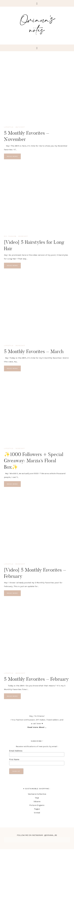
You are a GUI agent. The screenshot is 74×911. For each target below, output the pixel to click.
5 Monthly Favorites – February (36, 679)
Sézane (37, 801)
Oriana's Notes (37, 24)
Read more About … (37, 727)
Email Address (15, 751)
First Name (14, 759)
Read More (12, 156)
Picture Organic (36, 805)
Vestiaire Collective (37, 794)
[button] (37, 3)
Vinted (37, 813)
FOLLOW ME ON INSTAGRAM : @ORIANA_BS (37, 835)
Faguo (37, 809)
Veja (37, 798)
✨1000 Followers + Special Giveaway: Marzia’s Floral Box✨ (33, 460)
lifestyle (8, 127)
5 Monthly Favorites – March (33, 351)
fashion (12, 236)
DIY (5, 236)
